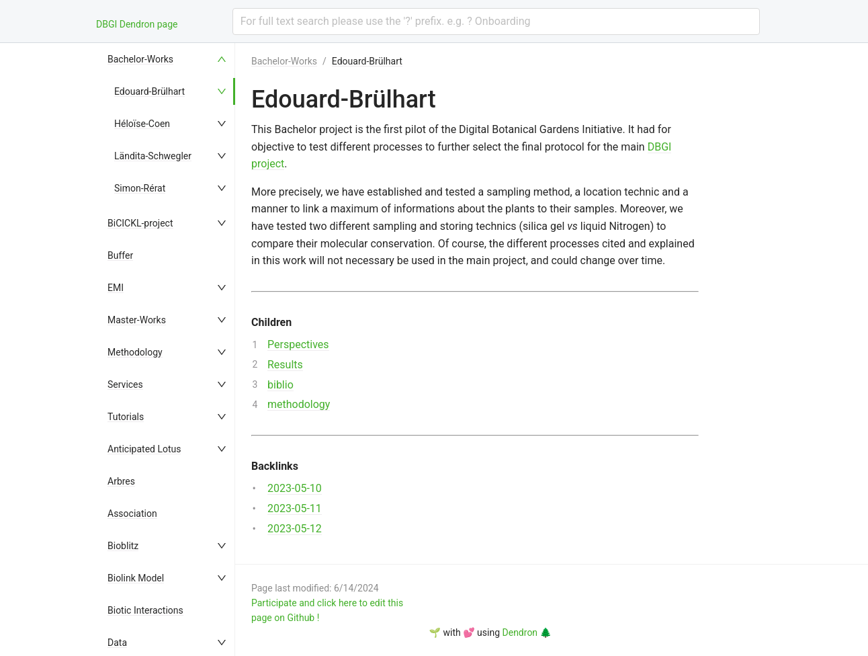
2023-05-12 (294, 528)
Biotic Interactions (145, 610)
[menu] (168, 349)
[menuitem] (168, 59)
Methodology (135, 352)
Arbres (121, 481)
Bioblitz (122, 545)
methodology (298, 404)
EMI (115, 287)
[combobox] (496, 21)
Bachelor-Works (140, 59)
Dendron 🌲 (527, 632)
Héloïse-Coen (142, 123)
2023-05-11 (294, 508)
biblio (280, 384)
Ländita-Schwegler (152, 156)
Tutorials (125, 416)
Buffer (120, 255)
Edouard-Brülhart (149, 91)
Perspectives (298, 344)
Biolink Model (135, 578)
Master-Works (136, 320)
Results (285, 364)
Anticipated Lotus (144, 449)
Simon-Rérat (139, 188)
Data (117, 642)
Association (132, 513)
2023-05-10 (294, 488)
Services (125, 384)
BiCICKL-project (140, 223)
